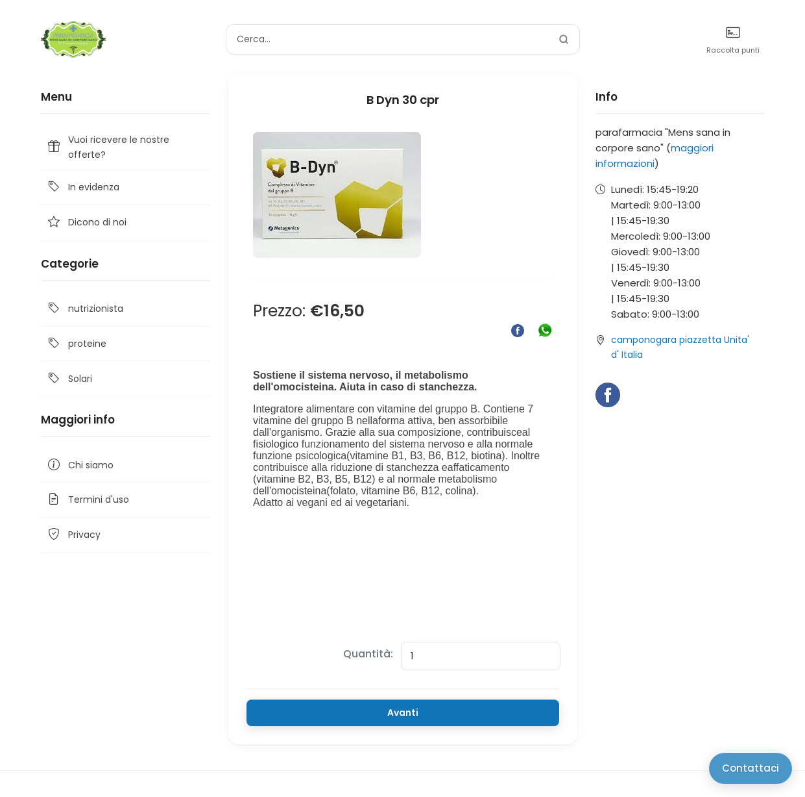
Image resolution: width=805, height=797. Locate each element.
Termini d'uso (87, 499)
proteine (76, 344)
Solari (69, 378)
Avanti (402, 712)
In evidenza (82, 187)
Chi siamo (80, 464)
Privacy (73, 534)
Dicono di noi (86, 222)
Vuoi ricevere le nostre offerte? (107, 146)
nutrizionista (84, 308)
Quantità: (368, 653)
